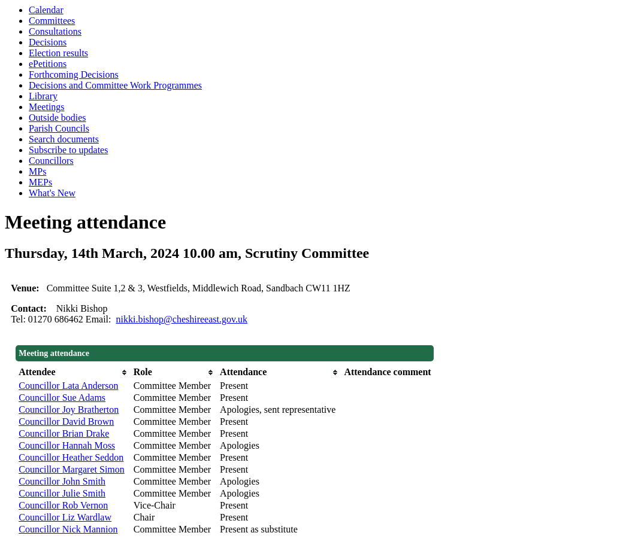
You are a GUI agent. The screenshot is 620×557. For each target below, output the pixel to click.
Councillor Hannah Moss (67, 445)
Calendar (46, 10)
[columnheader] (73, 372)
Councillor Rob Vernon (63, 505)
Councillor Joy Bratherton (69, 409)
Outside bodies (57, 117)
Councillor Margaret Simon (72, 469)
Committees (52, 21)
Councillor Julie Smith (62, 493)
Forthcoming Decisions (74, 74)
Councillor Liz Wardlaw (65, 517)
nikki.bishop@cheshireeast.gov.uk (181, 319)
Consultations (55, 31)
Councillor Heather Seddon (71, 457)
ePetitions (47, 64)
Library (43, 96)
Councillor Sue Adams (62, 397)
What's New (52, 193)
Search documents (64, 139)
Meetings (47, 107)
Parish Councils (59, 128)
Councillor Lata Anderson (68, 386)
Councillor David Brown (66, 421)
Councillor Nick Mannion (68, 529)
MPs (37, 171)
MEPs (40, 182)
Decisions (47, 42)
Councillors (51, 161)
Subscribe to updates (68, 150)
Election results (58, 53)
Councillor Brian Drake (64, 433)
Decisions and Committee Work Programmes (115, 85)
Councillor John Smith (62, 481)
